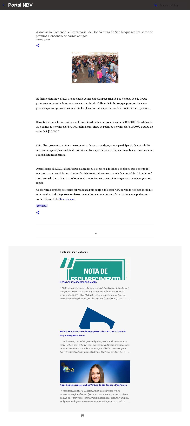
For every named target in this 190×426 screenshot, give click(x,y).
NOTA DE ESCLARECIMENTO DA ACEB (78, 282)
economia (41, 206)
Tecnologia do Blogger (95, 416)
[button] (37, 45)
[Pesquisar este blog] (172, 5)
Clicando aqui (66, 199)
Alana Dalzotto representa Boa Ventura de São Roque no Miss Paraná (93, 385)
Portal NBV (20, 5)
